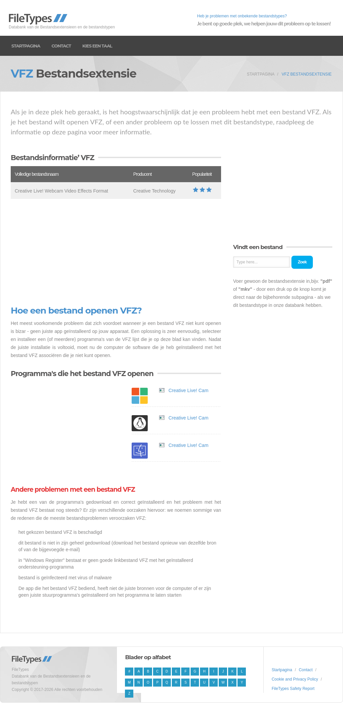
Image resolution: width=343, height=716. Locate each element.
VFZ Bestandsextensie (307, 74)
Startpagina (25, 45)
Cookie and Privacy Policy (295, 679)
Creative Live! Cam (188, 390)
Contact (61, 45)
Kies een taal (97, 45)
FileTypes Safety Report (293, 688)
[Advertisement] (116, 252)
